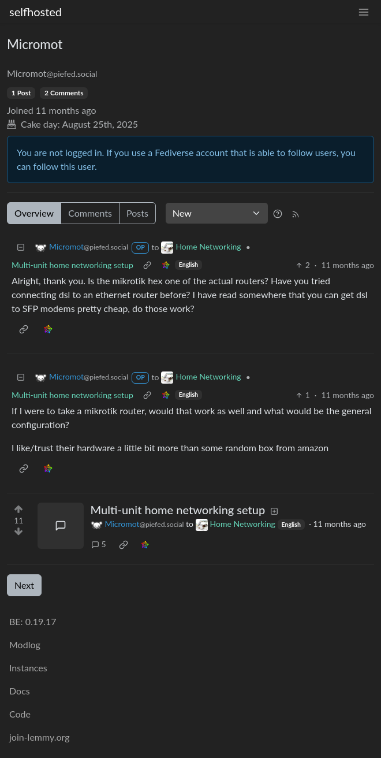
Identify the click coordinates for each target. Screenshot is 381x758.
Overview (34, 212)
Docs (19, 690)
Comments (90, 212)
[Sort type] (216, 213)
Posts (137, 212)
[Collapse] (21, 247)
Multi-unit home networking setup (72, 265)
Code (20, 713)
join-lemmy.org (39, 736)
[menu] (364, 12)
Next (24, 584)
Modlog (24, 644)
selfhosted (35, 11)
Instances (28, 667)
